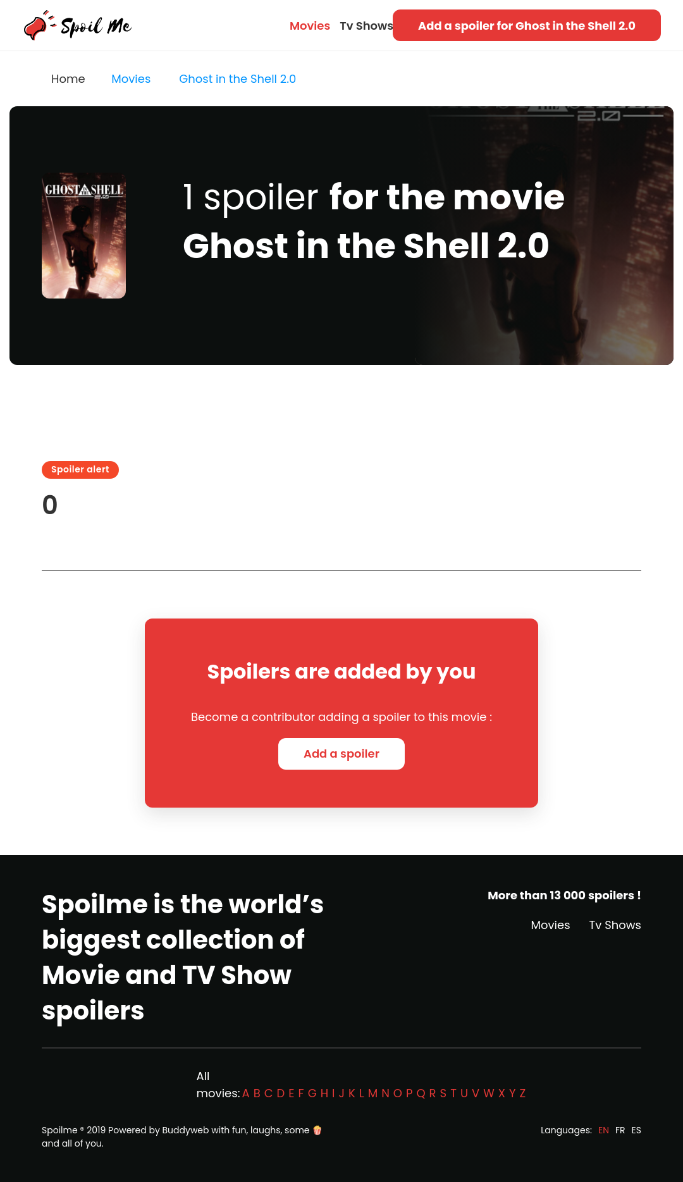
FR (620, 1130)
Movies (310, 26)
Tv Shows (366, 26)
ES (636, 1130)
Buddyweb (186, 1130)
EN (603, 1130)
